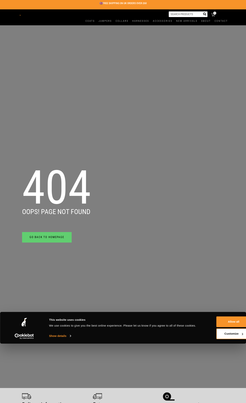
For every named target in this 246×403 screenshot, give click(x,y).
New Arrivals (187, 20)
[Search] (204, 14)
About (206, 20)
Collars (122, 20)
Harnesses (140, 20)
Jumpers (105, 20)
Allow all (215, 274)
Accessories (162, 20)
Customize (215, 286)
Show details (57, 293)
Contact (221, 20)
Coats (90, 20)
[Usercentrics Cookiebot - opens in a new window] (24, 294)
